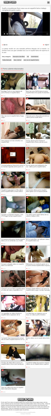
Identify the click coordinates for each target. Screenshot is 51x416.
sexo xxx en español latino (31, 60)
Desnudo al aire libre (19, 56)
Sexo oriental (17, 60)
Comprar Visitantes (25, 413)
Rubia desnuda (6, 60)
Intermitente (34, 56)
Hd (28, 56)
